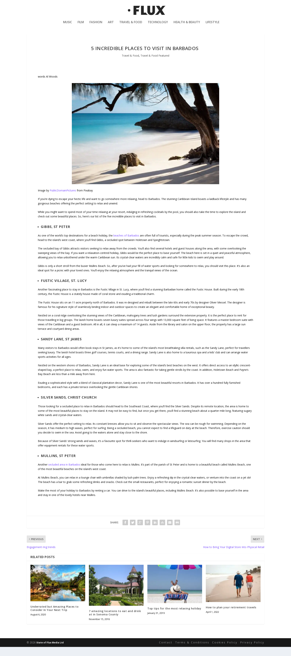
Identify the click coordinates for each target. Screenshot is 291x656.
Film (81, 25)
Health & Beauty (187, 25)
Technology (158, 25)
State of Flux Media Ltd (50, 651)
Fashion (95, 25)
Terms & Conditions (192, 651)
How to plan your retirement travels (231, 616)
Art (111, 25)
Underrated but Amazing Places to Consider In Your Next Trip (54, 617)
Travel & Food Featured (154, 65)
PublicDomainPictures (63, 199)
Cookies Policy (224, 651)
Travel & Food (130, 25)
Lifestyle (212, 25)
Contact (165, 651)
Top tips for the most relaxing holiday (174, 617)
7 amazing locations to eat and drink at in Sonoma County (115, 622)
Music (67, 25)
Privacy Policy (252, 651)
